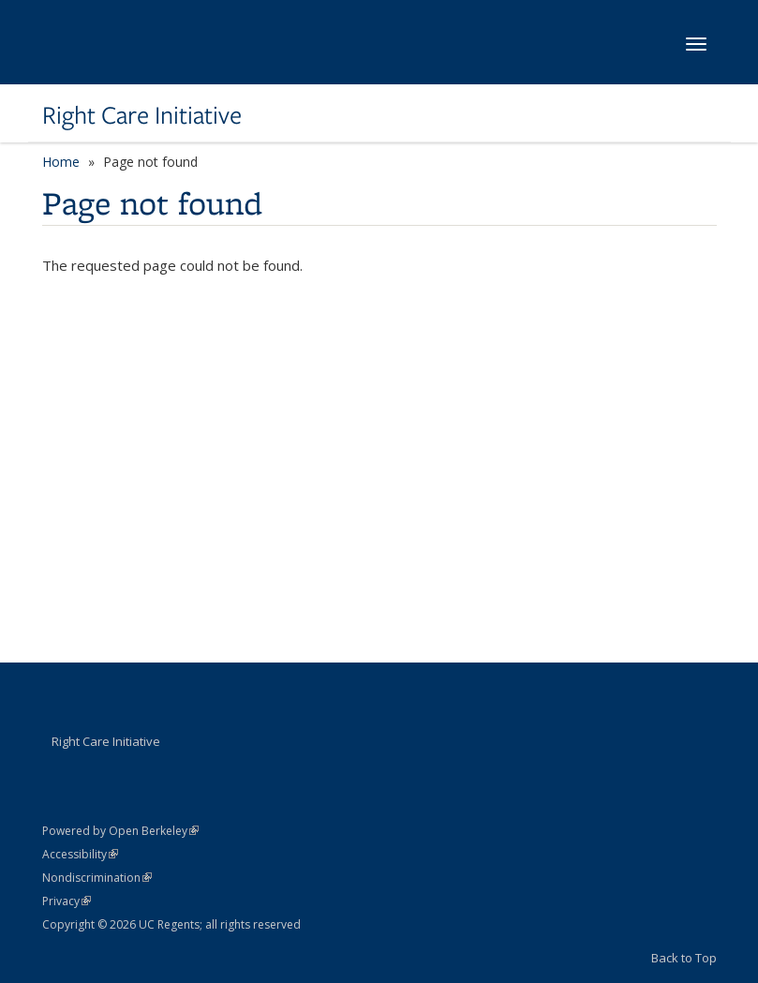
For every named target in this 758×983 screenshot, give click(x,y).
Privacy (66, 901)
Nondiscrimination (97, 878)
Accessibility (80, 854)
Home (61, 162)
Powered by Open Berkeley (120, 831)
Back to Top (684, 957)
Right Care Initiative (142, 115)
